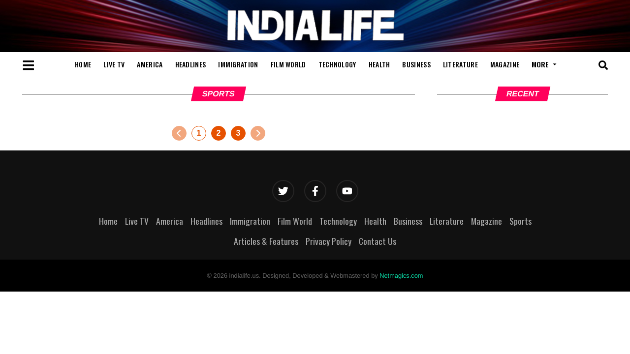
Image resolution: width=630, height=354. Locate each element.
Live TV (114, 64)
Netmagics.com (401, 275)
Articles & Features (266, 241)
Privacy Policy (328, 241)
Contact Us (377, 241)
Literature (460, 64)
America (149, 64)
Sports (520, 220)
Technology (337, 64)
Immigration (238, 64)
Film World (288, 64)
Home (83, 64)
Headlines (190, 64)
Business (416, 64)
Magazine (504, 64)
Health (379, 64)
